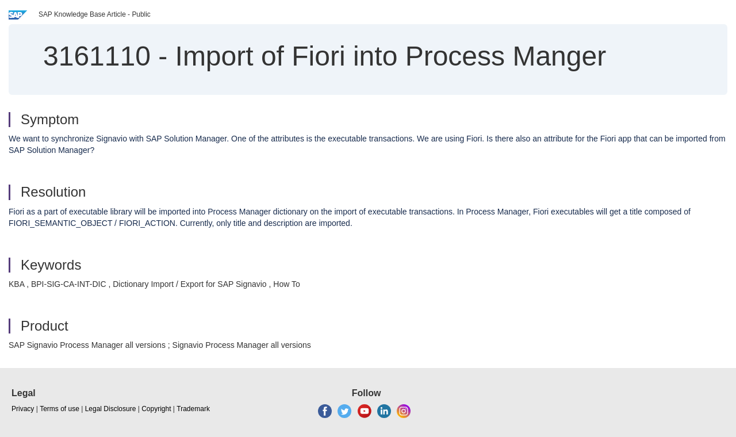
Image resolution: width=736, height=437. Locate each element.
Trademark (193, 409)
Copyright (156, 409)
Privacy (23, 409)
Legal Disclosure (110, 409)
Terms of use (59, 409)
